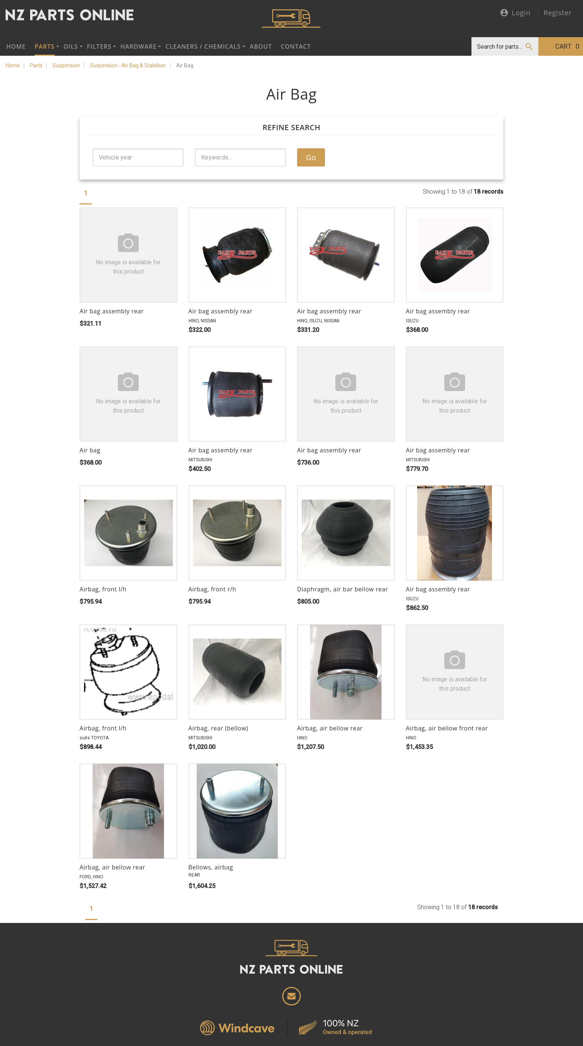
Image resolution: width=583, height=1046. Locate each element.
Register (558, 12)
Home (16, 46)
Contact (296, 46)
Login (515, 13)
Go (311, 157)
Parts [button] (44, 46)
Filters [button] (99, 46)
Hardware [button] (138, 46)
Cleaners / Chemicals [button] (203, 46)
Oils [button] (71, 46)
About (261, 46)
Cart (567, 46)
